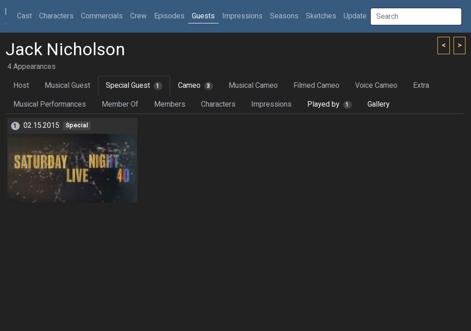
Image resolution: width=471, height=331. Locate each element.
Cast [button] (26, 16)
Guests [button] (203, 16)
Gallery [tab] (379, 104)
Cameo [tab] (195, 85)
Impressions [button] (242, 16)
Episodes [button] (169, 16)
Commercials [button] (102, 16)
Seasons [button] (284, 16)
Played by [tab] (329, 104)
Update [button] (355, 16)
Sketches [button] (321, 16)
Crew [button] (138, 16)
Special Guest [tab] (134, 85)
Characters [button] (56, 16)
